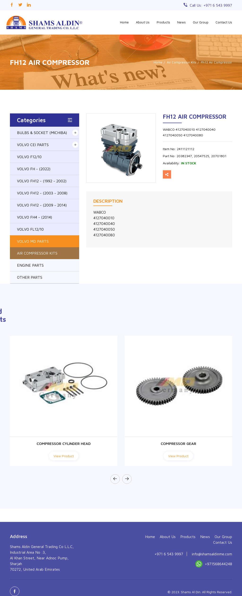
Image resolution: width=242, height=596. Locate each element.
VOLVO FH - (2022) (33, 169)
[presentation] (115, 479)
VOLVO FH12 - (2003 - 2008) (42, 193)
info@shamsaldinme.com (212, 586)
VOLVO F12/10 (29, 157)
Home (124, 22)
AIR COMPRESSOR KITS (37, 253)
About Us (143, 22)
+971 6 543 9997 (169, 586)
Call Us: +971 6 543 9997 (211, 5)
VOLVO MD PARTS (33, 241)
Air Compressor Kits (181, 62)
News (181, 22)
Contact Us (224, 22)
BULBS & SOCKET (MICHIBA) (42, 132)
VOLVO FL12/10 (30, 229)
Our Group (200, 22)
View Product (64, 456)
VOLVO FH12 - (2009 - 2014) (42, 205)
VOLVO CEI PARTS (33, 145)
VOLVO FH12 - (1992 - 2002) (41, 181)
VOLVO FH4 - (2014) (34, 217)
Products (163, 22)
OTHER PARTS (29, 277)
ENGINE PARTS (30, 265)
